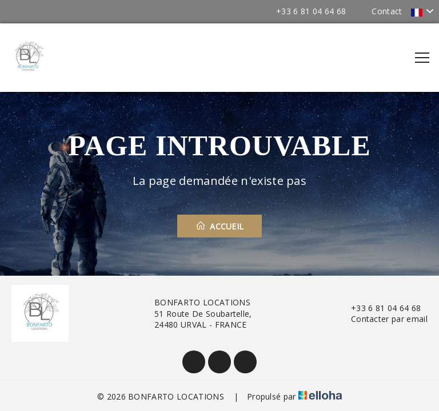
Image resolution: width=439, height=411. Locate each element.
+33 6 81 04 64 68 (379, 308)
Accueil (219, 226)
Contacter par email (383, 318)
